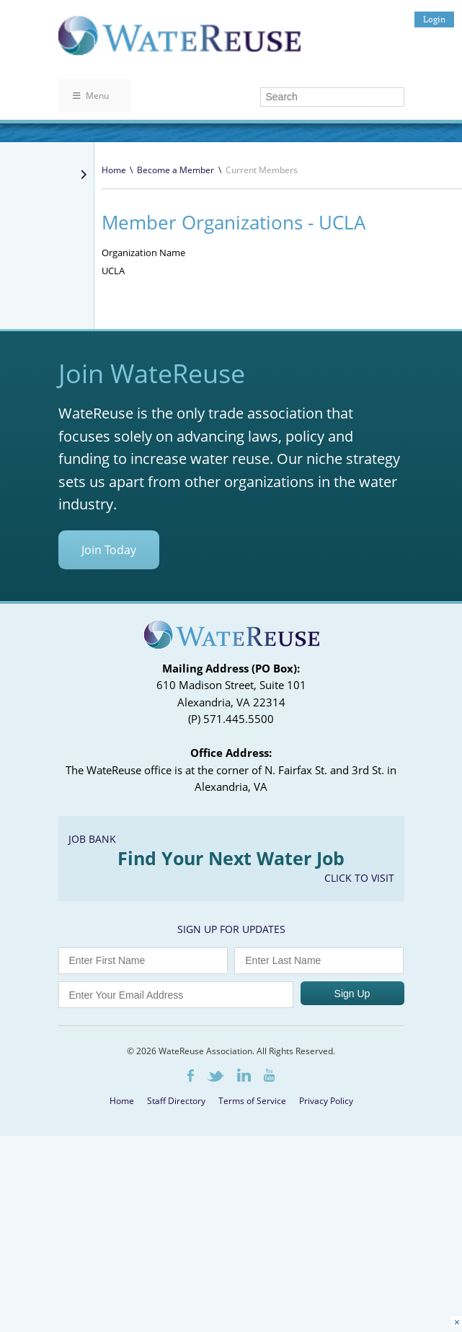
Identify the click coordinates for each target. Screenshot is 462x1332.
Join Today (108, 550)
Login (434, 19)
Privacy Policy (326, 1101)
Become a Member (175, 170)
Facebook (190, 1075)
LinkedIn (244, 1075)
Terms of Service (252, 1101)
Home (114, 170)
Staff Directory (176, 1101)
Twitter (215, 1076)
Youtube (269, 1075)
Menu (91, 95)
